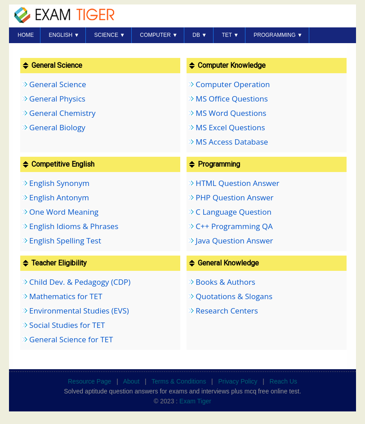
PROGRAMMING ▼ (278, 35)
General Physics (57, 98)
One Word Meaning (63, 212)
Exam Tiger (195, 401)
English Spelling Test (65, 240)
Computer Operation (233, 84)
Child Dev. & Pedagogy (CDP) (79, 282)
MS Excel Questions (230, 127)
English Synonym (59, 183)
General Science (57, 84)
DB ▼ (199, 35)
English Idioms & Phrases (73, 226)
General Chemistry (62, 113)
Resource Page (89, 381)
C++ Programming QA (234, 226)
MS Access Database (232, 142)
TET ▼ (230, 35)
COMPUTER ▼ (159, 35)
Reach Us (283, 381)
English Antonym (59, 197)
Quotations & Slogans (234, 296)
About (131, 381)
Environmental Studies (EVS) (79, 310)
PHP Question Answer (234, 197)
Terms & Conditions (178, 381)
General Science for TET (71, 339)
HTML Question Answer (237, 183)
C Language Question (233, 212)
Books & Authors (225, 282)
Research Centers (227, 310)
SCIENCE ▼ (109, 35)
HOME (26, 35)
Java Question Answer (234, 240)
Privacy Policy (237, 381)
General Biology (57, 127)
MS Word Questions (231, 113)
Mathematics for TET (65, 296)
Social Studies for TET (67, 325)
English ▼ (64, 35)
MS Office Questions (231, 98)
